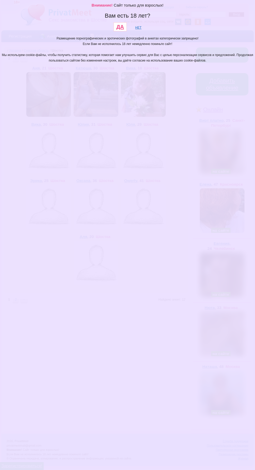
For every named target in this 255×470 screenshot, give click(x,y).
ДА (120, 27)
